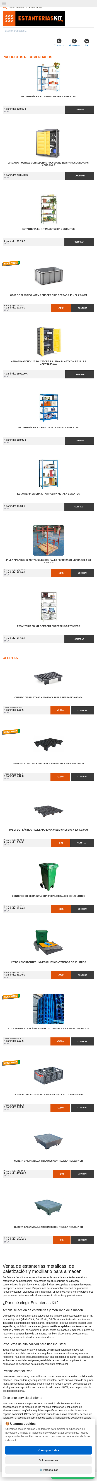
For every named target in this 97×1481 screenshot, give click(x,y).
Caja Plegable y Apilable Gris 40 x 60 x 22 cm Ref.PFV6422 (48, 1094)
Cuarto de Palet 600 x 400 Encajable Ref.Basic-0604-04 (48, 697)
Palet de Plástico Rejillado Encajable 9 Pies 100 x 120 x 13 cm (48, 830)
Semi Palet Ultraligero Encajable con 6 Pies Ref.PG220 (48, 763)
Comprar (79, 109)
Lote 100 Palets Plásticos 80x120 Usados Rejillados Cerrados (48, 1028)
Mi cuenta (74, 42)
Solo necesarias (48, 1460)
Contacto (59, 42)
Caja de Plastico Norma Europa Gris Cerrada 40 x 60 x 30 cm (48, 295)
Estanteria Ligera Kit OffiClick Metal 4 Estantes (48, 494)
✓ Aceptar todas (48, 1450)
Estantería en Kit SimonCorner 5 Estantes (48, 96)
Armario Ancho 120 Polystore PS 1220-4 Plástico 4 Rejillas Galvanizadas (48, 362)
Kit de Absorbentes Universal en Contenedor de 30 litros (48, 962)
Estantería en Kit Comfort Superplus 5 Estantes (48, 626)
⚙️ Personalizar (48, 1469)
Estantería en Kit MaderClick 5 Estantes (48, 229)
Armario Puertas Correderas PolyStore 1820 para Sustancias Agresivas (48, 164)
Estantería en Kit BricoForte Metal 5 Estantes (48, 427)
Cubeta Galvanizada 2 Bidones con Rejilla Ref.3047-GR (48, 1227)
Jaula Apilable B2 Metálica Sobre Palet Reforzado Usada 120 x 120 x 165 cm (48, 561)
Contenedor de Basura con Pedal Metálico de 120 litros (48, 896)
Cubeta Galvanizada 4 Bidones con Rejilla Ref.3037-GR (48, 1161)
